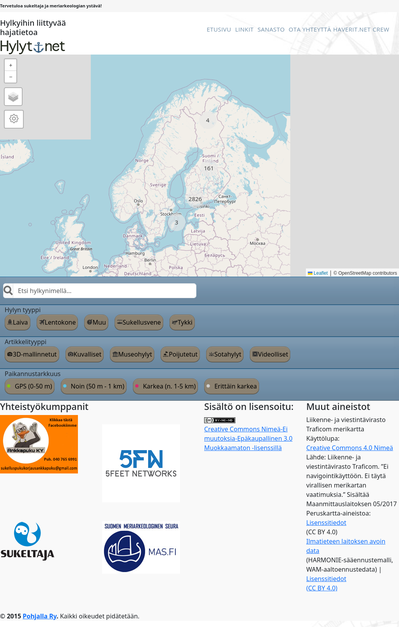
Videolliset (273, 354)
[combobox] (99, 290)
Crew (381, 29)
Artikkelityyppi (25, 341)
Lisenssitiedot (326, 522)
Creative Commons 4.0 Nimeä (349, 447)
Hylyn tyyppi (23, 310)
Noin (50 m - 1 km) (97, 386)
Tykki (185, 322)
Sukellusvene (142, 322)
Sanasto (271, 29)
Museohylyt (135, 354)
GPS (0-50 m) (33, 386)
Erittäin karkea (235, 386)
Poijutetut (183, 354)
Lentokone (60, 322)
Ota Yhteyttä (310, 29)
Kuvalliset (88, 354)
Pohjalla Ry (39, 616)
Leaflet (318, 273)
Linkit (244, 29)
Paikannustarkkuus (33, 373)
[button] (208, 120)
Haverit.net (352, 29)
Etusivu (219, 29)
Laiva (20, 322)
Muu (99, 322)
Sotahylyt (227, 354)
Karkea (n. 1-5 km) (169, 386)
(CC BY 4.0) (321, 588)
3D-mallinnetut (35, 354)
